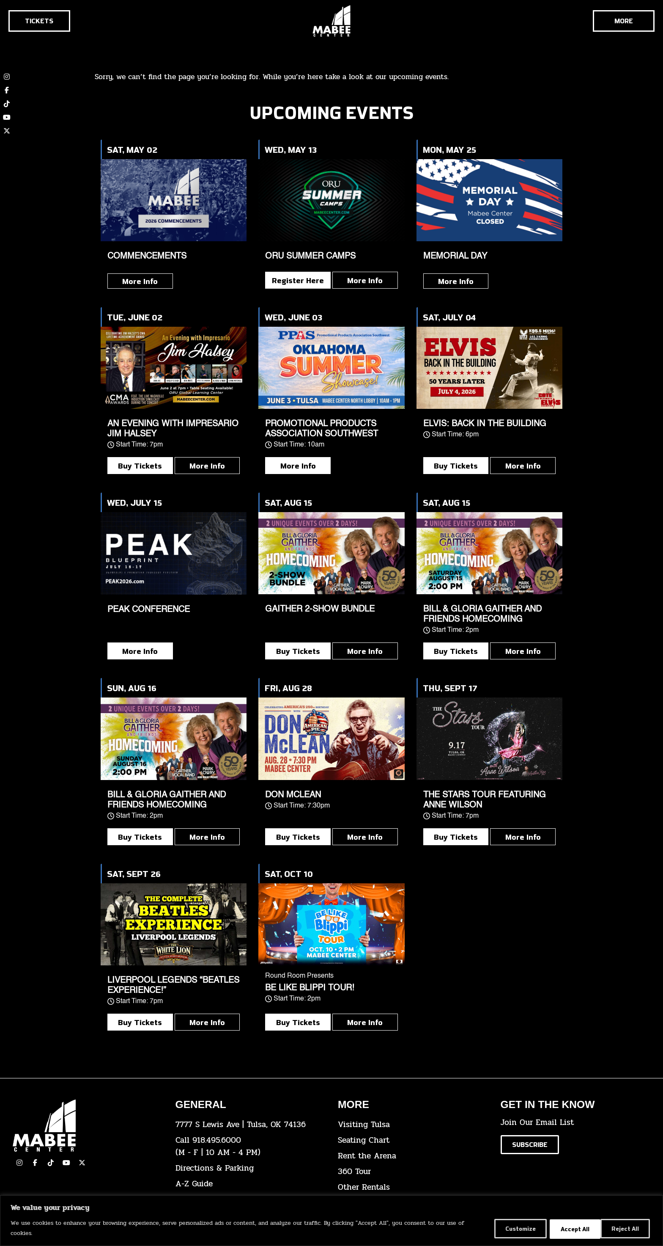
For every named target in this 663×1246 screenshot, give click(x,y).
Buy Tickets (140, 465)
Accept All (625, 1228)
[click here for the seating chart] (413, 1140)
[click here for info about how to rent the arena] (413, 1156)
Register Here (298, 280)
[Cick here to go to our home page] (88, 1126)
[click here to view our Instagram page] (19, 1162)
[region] (331, 1221)
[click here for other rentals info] (413, 1187)
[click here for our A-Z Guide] (250, 1184)
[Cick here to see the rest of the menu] (623, 20)
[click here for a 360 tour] (413, 1172)
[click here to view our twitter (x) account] (7, 131)
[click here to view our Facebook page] (7, 90)
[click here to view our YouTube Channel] (66, 1162)
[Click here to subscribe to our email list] (530, 1144)
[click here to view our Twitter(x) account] (82, 1162)
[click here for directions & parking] (250, 1168)
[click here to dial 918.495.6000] (250, 1146)
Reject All (567, 1228)
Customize (508, 1228)
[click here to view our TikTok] (51, 1162)
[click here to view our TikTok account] (7, 103)
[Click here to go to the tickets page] (39, 20)
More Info (140, 281)
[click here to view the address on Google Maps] (250, 1125)
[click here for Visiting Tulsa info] (413, 1125)
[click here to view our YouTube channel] (7, 117)
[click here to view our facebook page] (35, 1162)
